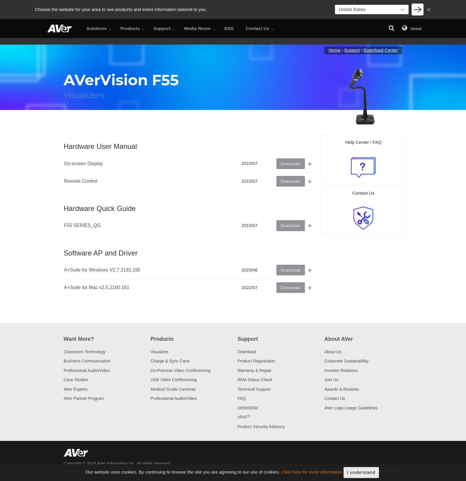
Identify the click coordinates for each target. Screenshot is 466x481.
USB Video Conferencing (174, 379)
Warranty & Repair (254, 370)
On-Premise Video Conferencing (180, 370)
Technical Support (253, 389)
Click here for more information (311, 477)
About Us (333, 351)
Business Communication (87, 361)
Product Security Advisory (261, 426)
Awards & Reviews (342, 389)
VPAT (243, 417)
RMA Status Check (255, 379)
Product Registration (256, 361)
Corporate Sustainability (347, 361)
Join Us (332, 379)
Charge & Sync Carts (170, 361)
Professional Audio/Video (87, 370)
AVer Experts (76, 389)
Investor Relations (341, 370)
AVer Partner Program (84, 398)
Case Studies (76, 379)
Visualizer (160, 351)
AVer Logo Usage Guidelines (351, 408)
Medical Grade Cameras (173, 389)
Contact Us (335, 398)
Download (246, 351)
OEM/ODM (247, 408)
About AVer (339, 339)
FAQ (241, 398)
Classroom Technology (85, 351)
